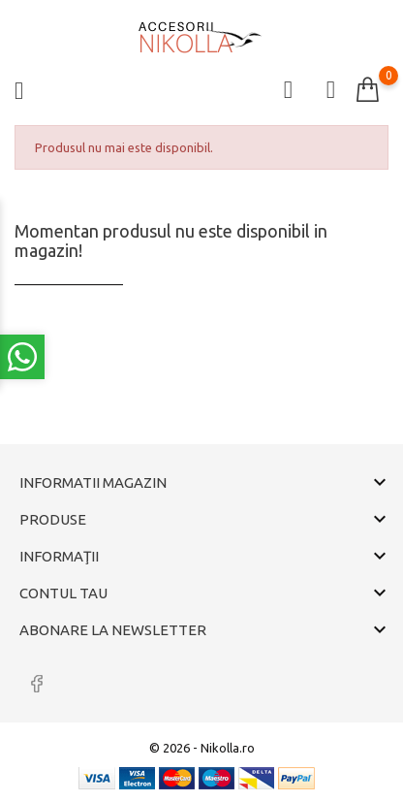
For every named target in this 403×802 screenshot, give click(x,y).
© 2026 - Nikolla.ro (202, 747)
